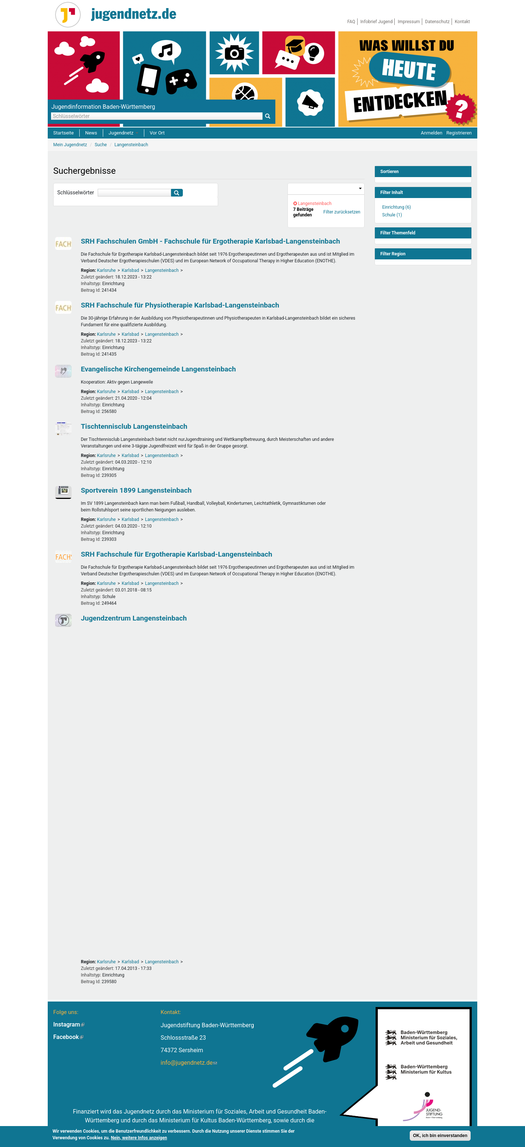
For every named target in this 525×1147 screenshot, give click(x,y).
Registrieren (459, 133)
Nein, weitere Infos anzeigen (139, 1138)
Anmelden (431, 133)
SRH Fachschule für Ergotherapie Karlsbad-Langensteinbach (176, 554)
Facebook (68, 1036)
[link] (326, 189)
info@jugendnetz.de (188, 1062)
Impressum (409, 21)
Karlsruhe (106, 270)
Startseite (63, 133)
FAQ (351, 21)
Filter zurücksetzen (342, 212)
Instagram (68, 1024)
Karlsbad (130, 270)
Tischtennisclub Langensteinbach (134, 426)
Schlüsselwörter (75, 192)
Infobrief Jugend (377, 21)
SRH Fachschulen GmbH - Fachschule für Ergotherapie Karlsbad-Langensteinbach (210, 241)
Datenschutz (437, 21)
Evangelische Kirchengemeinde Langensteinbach (158, 369)
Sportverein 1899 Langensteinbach (136, 490)
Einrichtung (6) (396, 207)
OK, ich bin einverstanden (440, 1136)
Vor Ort (157, 133)
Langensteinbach (162, 270)
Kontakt (462, 21)
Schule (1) (392, 214)
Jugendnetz (123, 133)
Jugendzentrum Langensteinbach (134, 618)
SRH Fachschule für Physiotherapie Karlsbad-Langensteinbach (180, 305)
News (91, 133)
